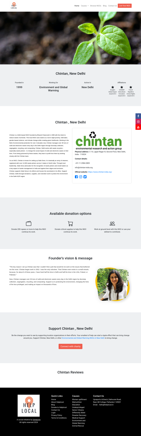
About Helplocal (57, 402)
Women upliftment (79, 399)
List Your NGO (124, 6)
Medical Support (78, 418)
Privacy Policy (56, 415)
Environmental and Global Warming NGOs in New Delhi (83, 338)
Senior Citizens (78, 410)
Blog (105, 6)
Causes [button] (84, 6)
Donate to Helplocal (59, 407)
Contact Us (112, 6)
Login (53, 413)
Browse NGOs (95, 6)
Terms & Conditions (59, 418)
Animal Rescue (78, 426)
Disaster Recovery (79, 415)
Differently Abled (78, 413)
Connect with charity (70, 346)
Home (76, 6)
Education (76, 405)
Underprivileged (78, 407)
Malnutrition (77, 402)
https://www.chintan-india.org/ (100, 172)
